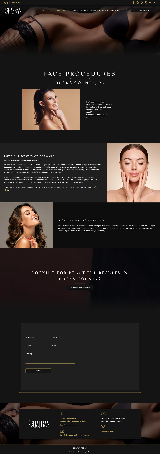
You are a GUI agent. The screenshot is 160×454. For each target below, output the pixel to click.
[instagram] (137, 3)
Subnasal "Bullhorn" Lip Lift (96, 115)
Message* (29, 354)
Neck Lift (89, 117)
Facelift (89, 112)
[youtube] (150, 3)
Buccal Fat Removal (94, 109)
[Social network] (141, 3)
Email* (54, 345)
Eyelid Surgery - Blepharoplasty (99, 104)
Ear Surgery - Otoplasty (95, 102)
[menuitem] (42, 10)
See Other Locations (68, 425)
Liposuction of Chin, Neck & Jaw (98, 107)
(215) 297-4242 (13, 3)
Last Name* (56, 337)
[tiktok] (154, 3)
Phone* (28, 345)
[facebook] (133, 3)
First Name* (30, 337)
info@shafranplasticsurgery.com (74, 435)
